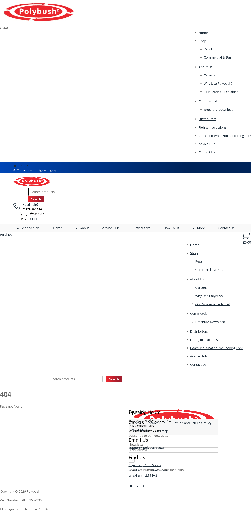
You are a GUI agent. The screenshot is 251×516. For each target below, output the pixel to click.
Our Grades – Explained (221, 92)
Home (203, 32)
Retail (208, 49)
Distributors (207, 119)
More (198, 228)
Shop (202, 41)
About (82, 228)
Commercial (208, 101)
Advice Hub (207, 144)
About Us (205, 67)
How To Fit (171, 228)
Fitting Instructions (212, 127)
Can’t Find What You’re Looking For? (225, 136)
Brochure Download (219, 109)
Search (36, 199)
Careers (209, 75)
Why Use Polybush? (218, 83)
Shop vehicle (28, 228)
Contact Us (207, 152)
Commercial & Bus (217, 57)
